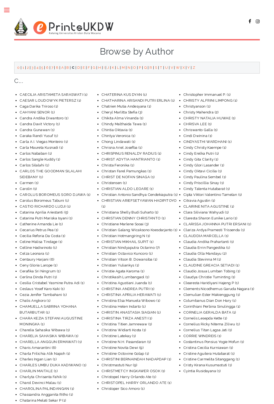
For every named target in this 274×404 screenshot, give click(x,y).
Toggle (9, 10)
